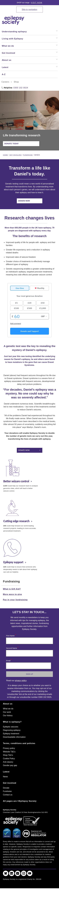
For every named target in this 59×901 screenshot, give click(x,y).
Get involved (15, 155)
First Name (11, 635)
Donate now (24, 201)
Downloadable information (14, 737)
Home (5, 155)
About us (7, 704)
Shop (16, 82)
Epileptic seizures (10, 727)
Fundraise (28, 155)
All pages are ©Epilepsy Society (20, 801)
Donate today (11, 143)
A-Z (4, 74)
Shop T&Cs (8, 755)
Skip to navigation (29, 9)
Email (9, 660)
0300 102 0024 (20, 88)
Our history (8, 715)
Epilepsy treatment (11, 734)
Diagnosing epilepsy (11, 730)
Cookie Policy (9, 758)
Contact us (7, 795)
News (5, 777)
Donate (6, 788)
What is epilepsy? (12, 722)
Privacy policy (9, 748)
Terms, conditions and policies (19, 743)
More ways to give (12, 594)
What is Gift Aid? (12, 589)
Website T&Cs (9, 752)
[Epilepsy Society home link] (13, 20)
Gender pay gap (10, 765)
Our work (7, 712)
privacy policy (21, 680)
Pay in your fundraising (15, 600)
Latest (6, 772)
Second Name (12, 647)
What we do (8, 709)
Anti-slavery (8, 762)
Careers (5, 82)
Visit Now (36, 3)
